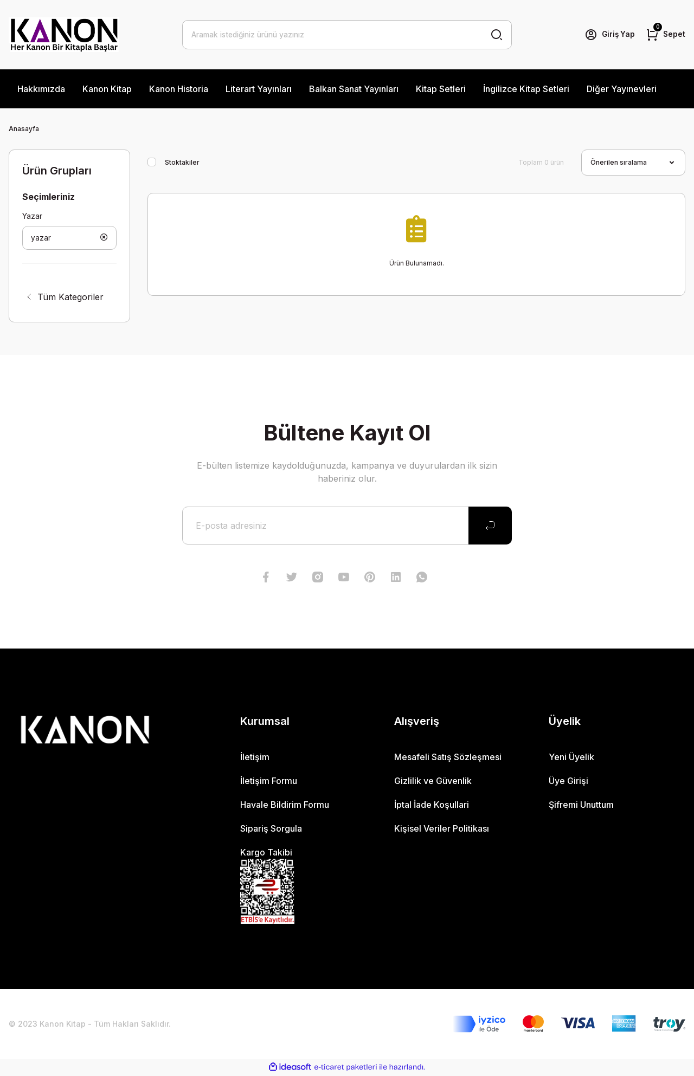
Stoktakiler (182, 162)
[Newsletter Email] (347, 527)
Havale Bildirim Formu (284, 805)
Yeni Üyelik (571, 758)
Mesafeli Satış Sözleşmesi (448, 758)
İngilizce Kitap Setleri (526, 88)
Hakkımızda (41, 88)
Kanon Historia (178, 88)
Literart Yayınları (259, 88)
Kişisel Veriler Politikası (441, 829)
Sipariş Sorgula (271, 829)
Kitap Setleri (441, 88)
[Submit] (490, 527)
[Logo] (64, 34)
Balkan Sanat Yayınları (354, 88)
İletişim (254, 758)
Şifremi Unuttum (581, 805)
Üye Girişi (568, 781)
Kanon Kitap (107, 88)
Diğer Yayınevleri (622, 88)
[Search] (347, 35)
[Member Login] (608, 35)
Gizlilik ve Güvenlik (433, 781)
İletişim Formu (268, 781)
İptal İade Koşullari (431, 805)
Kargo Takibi (266, 853)
